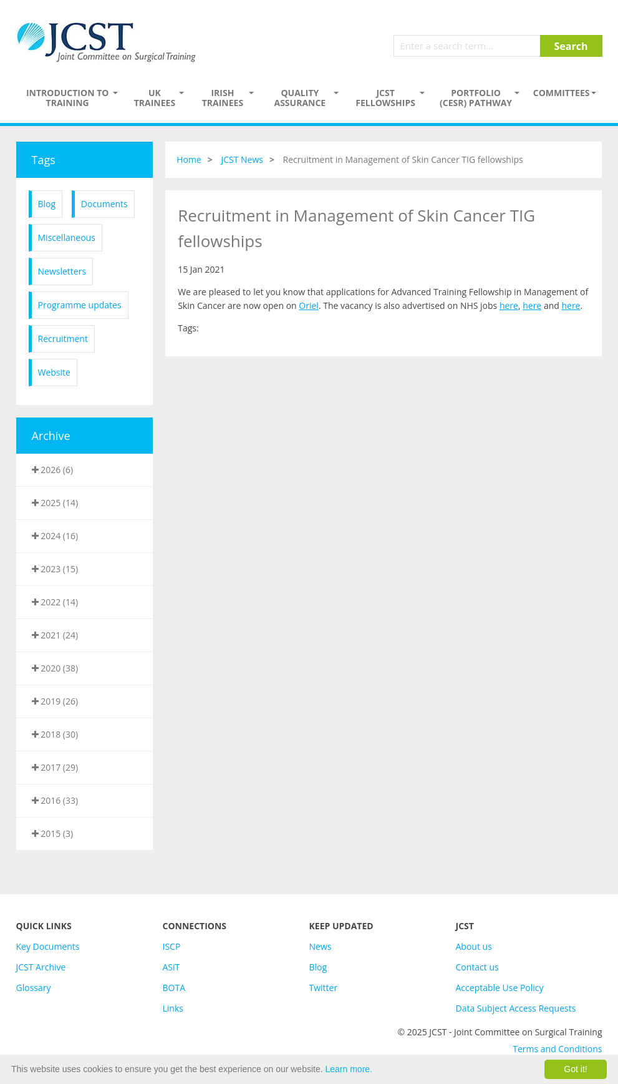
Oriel (309, 305)
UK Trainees (154, 98)
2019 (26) (55, 701)
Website (54, 372)
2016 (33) (55, 800)
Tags (44, 159)
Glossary (33, 988)
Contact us (477, 967)
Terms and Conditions (557, 1049)
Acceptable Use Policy (500, 988)
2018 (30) (55, 734)
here (509, 305)
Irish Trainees (222, 98)
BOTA (174, 988)
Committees (561, 93)
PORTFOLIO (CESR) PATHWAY (476, 98)
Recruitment (63, 338)
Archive (51, 435)
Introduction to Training (67, 98)
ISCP (172, 946)
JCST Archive (41, 967)
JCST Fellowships (385, 98)
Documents (104, 204)
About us (474, 946)
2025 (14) (55, 503)
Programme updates (80, 305)
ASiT (171, 967)
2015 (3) (53, 833)
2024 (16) (55, 536)
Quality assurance (300, 98)
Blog (47, 204)
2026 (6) (53, 470)
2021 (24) (55, 635)
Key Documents (48, 946)
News (320, 946)
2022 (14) (55, 602)
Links (173, 1008)
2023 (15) (55, 569)
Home (188, 159)
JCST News (242, 159)
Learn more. (349, 1069)
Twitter (323, 988)
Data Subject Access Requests (516, 1008)
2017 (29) (55, 767)
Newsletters (62, 271)
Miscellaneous (66, 237)
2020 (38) (55, 668)
